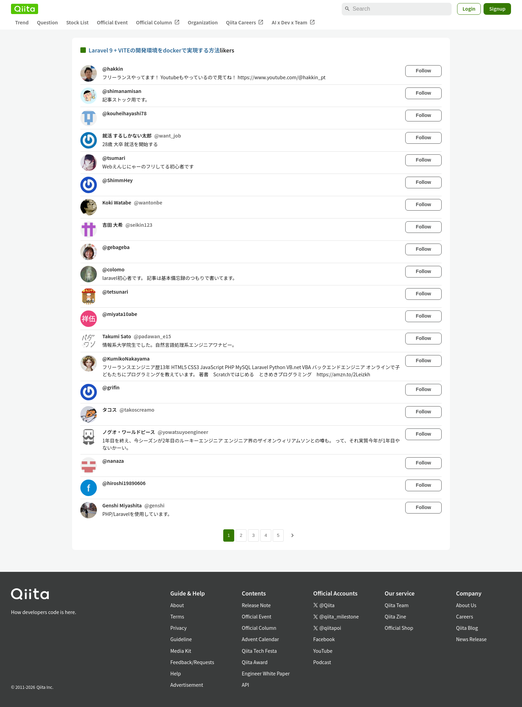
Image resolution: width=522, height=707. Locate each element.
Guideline (181, 639)
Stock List (77, 22)
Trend (22, 22)
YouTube (322, 650)
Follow (423, 70)
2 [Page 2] (241, 535)
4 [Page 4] (265, 535)
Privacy (178, 627)
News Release (471, 639)
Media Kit (180, 650)
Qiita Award (255, 662)
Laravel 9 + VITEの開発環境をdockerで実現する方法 (154, 50)
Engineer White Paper (266, 673)
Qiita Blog (467, 627)
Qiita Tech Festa (259, 650)
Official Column (158, 22)
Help (175, 673)
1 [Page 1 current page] (228, 535)
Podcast (322, 662)
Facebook (324, 639)
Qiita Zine (395, 616)
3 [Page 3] (253, 535)
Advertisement (186, 684)
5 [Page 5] (278, 535)
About (177, 605)
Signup (497, 8)
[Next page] (292, 535)
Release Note (256, 605)
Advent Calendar (260, 639)
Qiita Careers (244, 22)
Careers (464, 616)
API (245, 684)
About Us (466, 605)
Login (469, 8)
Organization (203, 22)
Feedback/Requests (192, 662)
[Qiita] (24, 9)
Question (47, 22)
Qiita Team (397, 605)
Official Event (112, 22)
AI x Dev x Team (293, 22)
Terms (177, 616)
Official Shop (399, 627)
